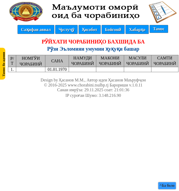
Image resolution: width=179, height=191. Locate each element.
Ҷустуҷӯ (66, 29)
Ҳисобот (89, 29)
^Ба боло (167, 186)
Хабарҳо (137, 29)
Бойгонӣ (113, 29)
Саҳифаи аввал (36, 29)
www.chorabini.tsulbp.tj (88, 85)
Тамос (159, 29)
